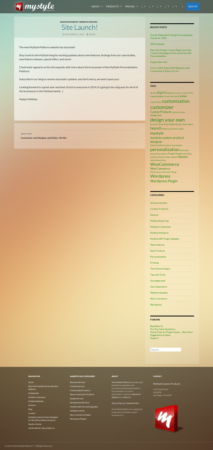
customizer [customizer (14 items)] (162, 107)
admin (92, 34)
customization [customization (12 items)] (176, 101)
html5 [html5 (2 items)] (185, 124)
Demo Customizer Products (82, 394)
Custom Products (159, 208)
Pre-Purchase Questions (162, 329)
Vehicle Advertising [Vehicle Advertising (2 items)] (158, 160)
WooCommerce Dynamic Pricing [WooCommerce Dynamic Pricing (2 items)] (163, 172)
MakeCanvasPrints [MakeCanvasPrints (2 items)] (170, 129)
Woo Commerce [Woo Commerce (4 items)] (160, 168)
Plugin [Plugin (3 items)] (171, 153)
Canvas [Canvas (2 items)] (178, 93)
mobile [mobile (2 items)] (181, 129)
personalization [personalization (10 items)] (164, 149)
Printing (154, 262)
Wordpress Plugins (78, 418)
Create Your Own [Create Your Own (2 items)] (171, 96)
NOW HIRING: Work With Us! (41, 428)
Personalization (158, 256)
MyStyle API (33, 393)
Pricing (130, 6)
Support (154, 338)
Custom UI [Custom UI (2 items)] (176, 112)
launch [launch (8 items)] (156, 128)
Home (31, 382)
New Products (157, 250)
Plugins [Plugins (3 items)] (179, 153)
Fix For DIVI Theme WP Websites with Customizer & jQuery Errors (170, 69)
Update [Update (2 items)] (174, 157)
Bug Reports (156, 326)
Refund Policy (133, 403)
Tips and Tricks (158, 274)
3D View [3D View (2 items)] (153, 93)
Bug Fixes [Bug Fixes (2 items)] (171, 93)
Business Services (77, 382)
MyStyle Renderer (159, 232)
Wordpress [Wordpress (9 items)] (160, 176)
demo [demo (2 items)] (183, 112)
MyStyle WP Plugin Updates (164, 238)
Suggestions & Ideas (160, 335)
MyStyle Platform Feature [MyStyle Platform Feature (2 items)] (160, 145)
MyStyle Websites (36, 401)
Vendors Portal (34, 424)
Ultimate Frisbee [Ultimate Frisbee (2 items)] (164, 157)
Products (112, 6)
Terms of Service (119, 403)
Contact (31, 413)
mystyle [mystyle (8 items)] (157, 133)
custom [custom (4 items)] (182, 96)
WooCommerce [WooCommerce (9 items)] (164, 164)
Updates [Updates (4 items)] (183, 156)
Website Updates (88, 22)
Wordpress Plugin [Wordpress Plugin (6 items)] (164, 181)
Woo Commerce (158, 298)
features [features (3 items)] (173, 124)
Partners (32, 405)
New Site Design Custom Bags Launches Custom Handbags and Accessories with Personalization (171, 53)
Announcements (69, 22)
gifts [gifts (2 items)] (180, 124)
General (154, 214)
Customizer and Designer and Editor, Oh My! (80, 135)
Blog (30, 409)
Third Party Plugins (160, 268)
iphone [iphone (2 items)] (190, 124)
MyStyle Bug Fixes (159, 220)
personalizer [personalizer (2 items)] (155, 154)
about (95, 6)
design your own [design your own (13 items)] (167, 120)
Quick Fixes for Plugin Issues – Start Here (171, 332)
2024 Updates (157, 44)
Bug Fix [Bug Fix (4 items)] (162, 92)
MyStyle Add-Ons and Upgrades (84, 406)
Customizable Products (80, 390)
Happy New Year (159, 62)
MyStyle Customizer (160, 226)
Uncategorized (157, 280)
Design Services (76, 398)
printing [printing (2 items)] (153, 157)
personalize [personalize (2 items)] (184, 150)
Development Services (79, 402)
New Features (157, 244)
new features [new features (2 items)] (177, 145)
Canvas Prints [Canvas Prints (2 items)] (187, 93)
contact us (126, 397)
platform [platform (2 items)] (164, 154)
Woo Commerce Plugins (80, 414)
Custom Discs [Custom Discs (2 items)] (155, 102)
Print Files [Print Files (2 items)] (188, 154)
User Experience (158, 286)
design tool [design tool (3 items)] (156, 115)
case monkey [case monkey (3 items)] (156, 96)
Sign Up (192, 6)
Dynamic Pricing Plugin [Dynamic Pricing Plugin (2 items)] (159, 124)
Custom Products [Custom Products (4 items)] (160, 112)
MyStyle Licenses (77, 410)
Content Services (77, 386)
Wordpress (156, 304)
